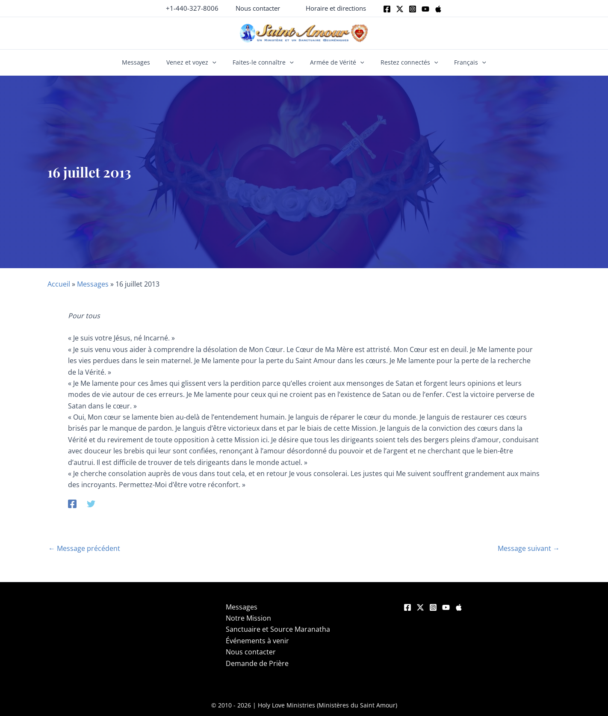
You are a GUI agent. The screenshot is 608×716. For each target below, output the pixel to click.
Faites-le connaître (265, 62)
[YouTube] (446, 607)
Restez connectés (403, 62)
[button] (258, 8)
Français (460, 62)
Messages (146, 62)
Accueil (58, 284)
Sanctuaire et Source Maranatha (278, 629)
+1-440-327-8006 (192, 8)
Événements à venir (257, 640)
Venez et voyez (197, 62)
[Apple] (438, 9)
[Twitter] (400, 9)
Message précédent (84, 548)
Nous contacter (251, 652)
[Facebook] (387, 9)
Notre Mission (248, 618)
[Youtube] (425, 9)
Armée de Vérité (335, 62)
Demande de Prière (257, 663)
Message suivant (529, 548)
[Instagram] (412, 9)
